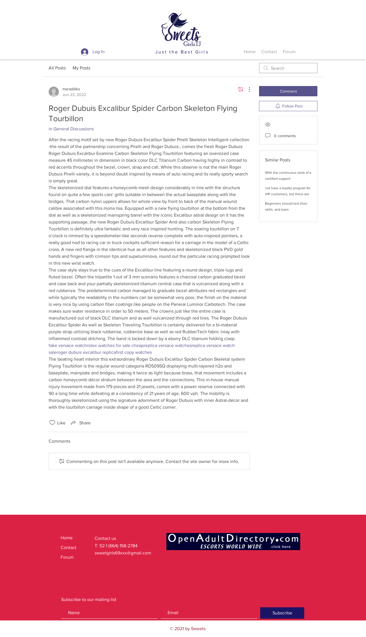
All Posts (57, 67)
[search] (288, 68)
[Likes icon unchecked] (52, 422)
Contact (68, 547)
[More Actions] (246, 89)
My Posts (81, 67)
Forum (67, 557)
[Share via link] (80, 422)
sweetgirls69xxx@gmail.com (123, 552)
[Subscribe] (282, 613)
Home (67, 537)
